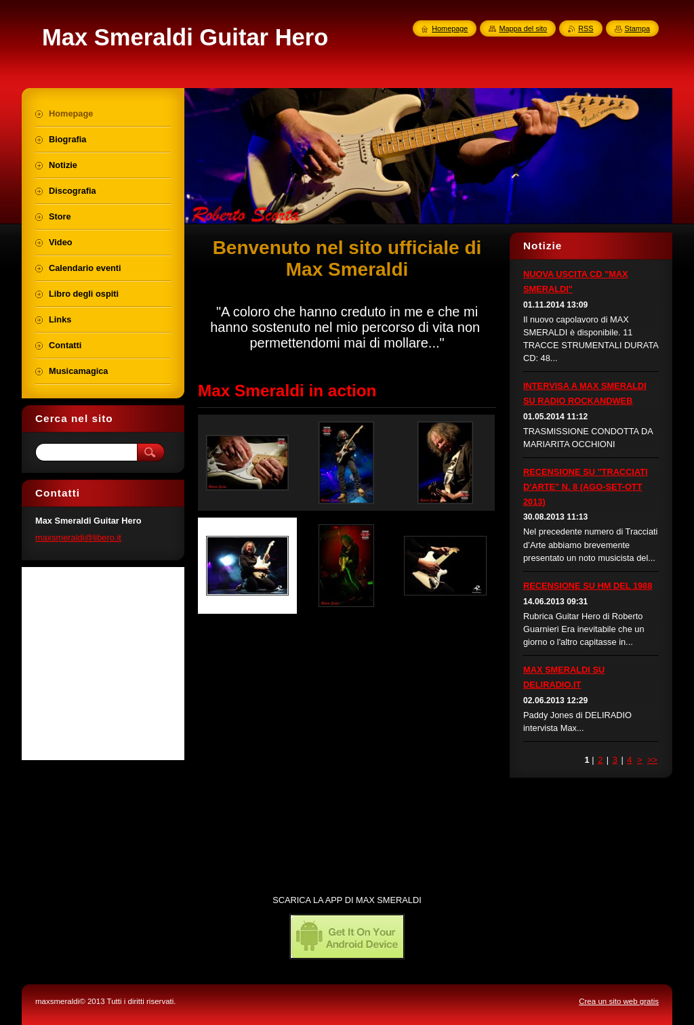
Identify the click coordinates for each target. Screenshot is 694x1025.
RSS (585, 28)
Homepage (450, 28)
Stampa (637, 28)
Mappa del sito (523, 28)
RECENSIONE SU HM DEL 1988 (587, 586)
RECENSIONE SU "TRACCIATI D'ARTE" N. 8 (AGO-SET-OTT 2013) (585, 487)
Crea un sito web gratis (619, 1001)
